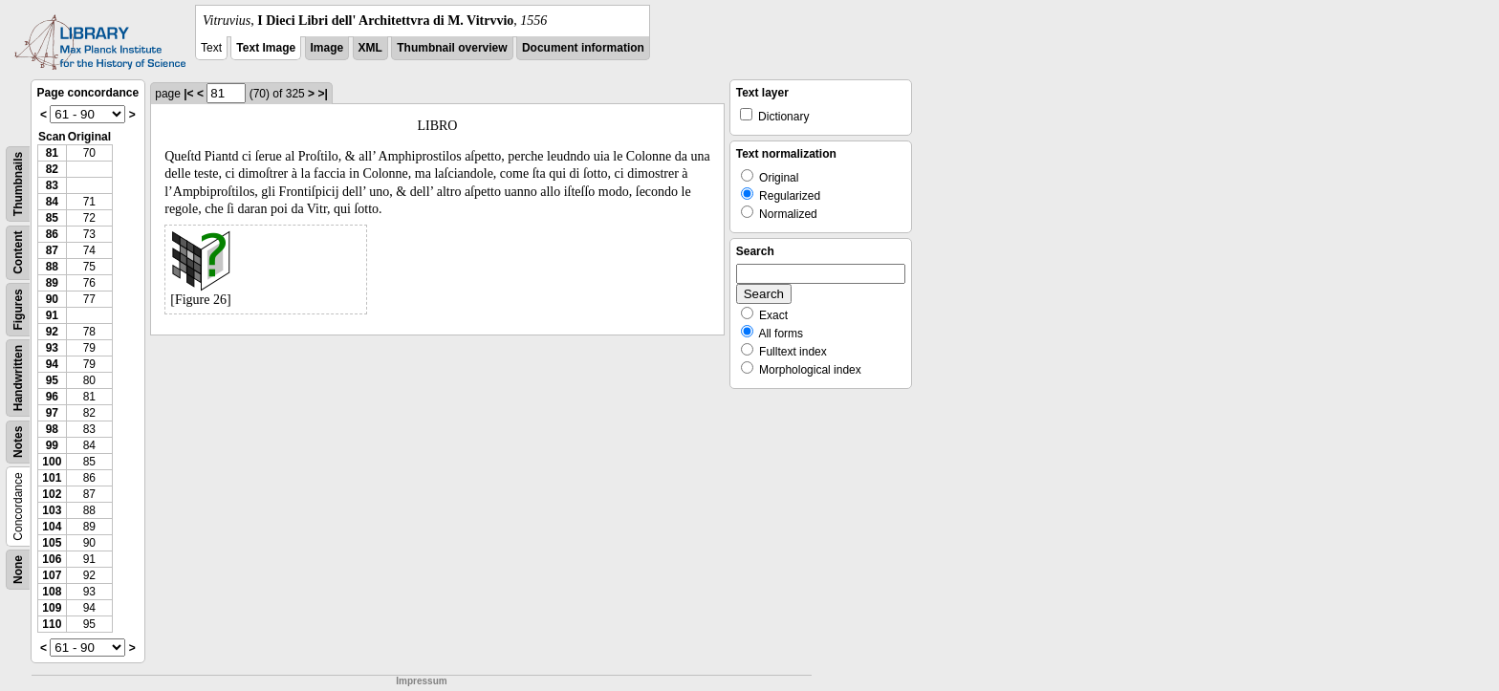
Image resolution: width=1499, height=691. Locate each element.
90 (52, 299)
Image (327, 47)
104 (51, 526)
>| (322, 93)
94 (52, 364)
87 (52, 250)
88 (52, 266)
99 (52, 445)
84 (52, 201)
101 (51, 478)
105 (51, 543)
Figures (18, 309)
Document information (583, 47)
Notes (18, 442)
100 (51, 461)
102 (51, 494)
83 (52, 185)
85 (52, 218)
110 (51, 624)
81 (52, 153)
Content (18, 252)
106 (51, 559)
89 (52, 283)
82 (52, 169)
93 (52, 348)
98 (52, 429)
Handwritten (18, 378)
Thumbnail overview (452, 47)
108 (51, 591)
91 (52, 315)
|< (188, 93)
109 (51, 608)
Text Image (265, 47)
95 (52, 380)
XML (370, 47)
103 (51, 510)
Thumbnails (18, 184)
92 (52, 331)
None (18, 569)
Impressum (421, 681)
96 (52, 396)
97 (52, 413)
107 (51, 575)
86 (52, 234)
